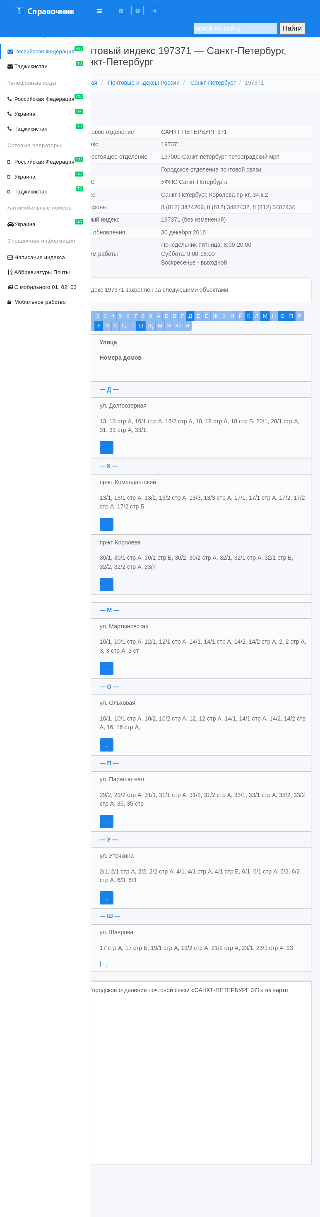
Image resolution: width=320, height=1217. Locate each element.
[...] (125, 989)
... (128, 465)
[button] (121, 10)
